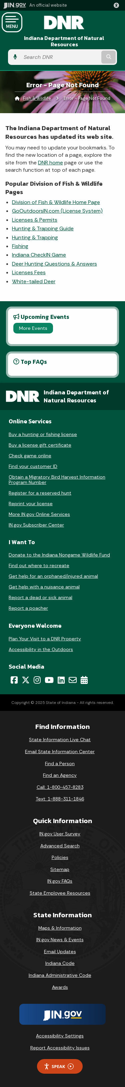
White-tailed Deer (33, 281)
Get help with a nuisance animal (44, 587)
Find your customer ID (33, 466)
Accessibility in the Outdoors (41, 649)
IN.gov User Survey (59, 834)
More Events (33, 328)
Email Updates (60, 952)
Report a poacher (28, 608)
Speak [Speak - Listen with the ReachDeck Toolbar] (59, 1066)
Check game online (30, 456)
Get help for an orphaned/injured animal (53, 576)
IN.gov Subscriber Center (36, 525)
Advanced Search (60, 846)
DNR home (50, 162)
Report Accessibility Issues (60, 1048)
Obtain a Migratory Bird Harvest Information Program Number (57, 479)
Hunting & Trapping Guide (43, 228)
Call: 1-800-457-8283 (60, 787)
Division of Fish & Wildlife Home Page (56, 202)
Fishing (20, 246)
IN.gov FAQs (59, 881)
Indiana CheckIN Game (39, 254)
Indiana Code (60, 963)
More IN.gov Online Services (39, 514)
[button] (118, 5)
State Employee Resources (60, 893)
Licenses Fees (29, 272)
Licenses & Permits (34, 219)
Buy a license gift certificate (40, 445)
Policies (60, 857)
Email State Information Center (60, 752)
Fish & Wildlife (37, 98)
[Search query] (60, 57)
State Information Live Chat (60, 740)
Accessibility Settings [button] (60, 1036)
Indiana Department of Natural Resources (64, 41)
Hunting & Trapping (35, 237)
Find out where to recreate (39, 565)
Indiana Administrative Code (60, 975)
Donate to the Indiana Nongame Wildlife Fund (59, 555)
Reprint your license (31, 504)
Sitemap (59, 869)
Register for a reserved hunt (40, 493)
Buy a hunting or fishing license (43, 434)
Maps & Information (60, 928)
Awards (60, 987)
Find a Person (60, 763)
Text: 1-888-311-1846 (60, 799)
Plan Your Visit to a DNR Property (45, 639)
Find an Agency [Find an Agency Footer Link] (60, 775)
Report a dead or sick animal (40, 597)
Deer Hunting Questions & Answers (54, 263)
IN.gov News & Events (60, 940)
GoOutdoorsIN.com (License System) (57, 210)
